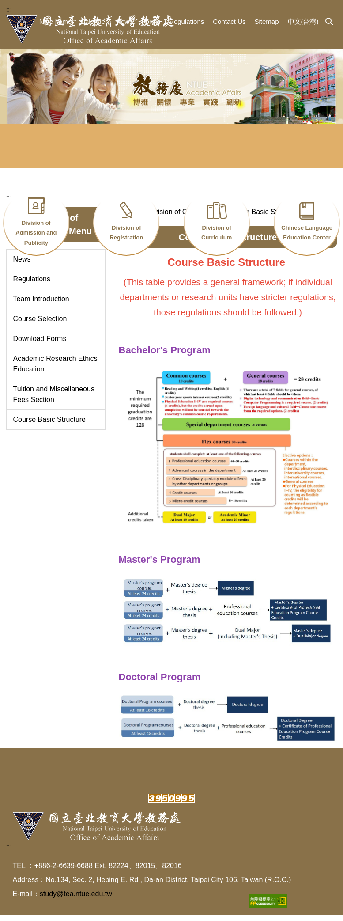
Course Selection (40, 324)
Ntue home (55, 21)
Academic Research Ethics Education (55, 369)
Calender (93, 21)
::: (9, 10)
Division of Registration (126, 232)
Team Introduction (41, 304)
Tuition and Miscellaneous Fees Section (53, 400)
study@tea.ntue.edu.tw (76, 899)
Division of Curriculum (216, 232)
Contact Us (229, 21)
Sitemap (266, 21)
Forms (151, 21)
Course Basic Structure (49, 425)
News (124, 21)
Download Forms (40, 344)
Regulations (186, 21)
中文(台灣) (303, 21)
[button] (329, 22)
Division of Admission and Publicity (36, 233)
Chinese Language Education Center (306, 232)
